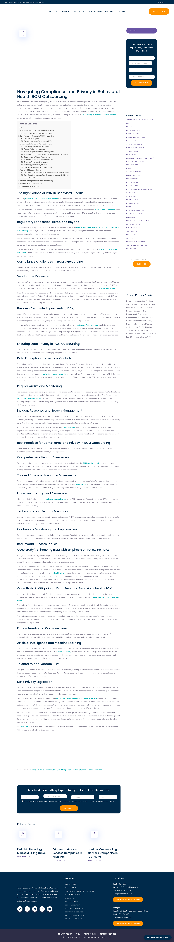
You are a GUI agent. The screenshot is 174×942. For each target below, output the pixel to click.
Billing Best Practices (135, 137)
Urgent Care (131, 235)
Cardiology (131, 141)
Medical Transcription (74, 915)
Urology (130, 238)
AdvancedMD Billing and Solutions (141, 120)
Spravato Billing (133, 224)
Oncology (130, 193)
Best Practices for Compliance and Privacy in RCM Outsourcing (44, 154)
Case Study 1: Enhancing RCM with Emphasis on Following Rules (46, 173)
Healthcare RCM (133, 175)
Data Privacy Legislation (30, 186)
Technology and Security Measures (36, 165)
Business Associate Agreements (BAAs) (38, 141)
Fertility (129, 168)
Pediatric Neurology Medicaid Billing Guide (31, 851)
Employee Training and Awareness (36, 162)
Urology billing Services (137, 242)
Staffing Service (133, 228)
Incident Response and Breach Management (39, 152)
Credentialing (132, 151)
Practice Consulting (135, 210)
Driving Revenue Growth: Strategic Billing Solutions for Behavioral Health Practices (66, 770)
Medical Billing (132, 182)
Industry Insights (133, 179)
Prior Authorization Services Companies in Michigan (67, 852)
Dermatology (132, 155)
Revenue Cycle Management (138, 221)
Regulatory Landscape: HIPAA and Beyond (36, 133)
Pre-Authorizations (134, 214)
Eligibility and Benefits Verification (80, 891)
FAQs (78, 934)
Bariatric (130, 127)
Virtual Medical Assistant (137, 245)
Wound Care (131, 249)
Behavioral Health (134, 130)
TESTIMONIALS (90, 934)
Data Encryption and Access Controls (37, 147)
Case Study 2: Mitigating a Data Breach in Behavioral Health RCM (46, 175)
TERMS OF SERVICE (108, 934)
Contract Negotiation (136, 148)
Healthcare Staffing (73, 919)
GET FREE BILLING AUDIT (157, 937)
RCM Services (70, 884)
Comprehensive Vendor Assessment (37, 157)
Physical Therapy (133, 203)
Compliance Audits (134, 144)
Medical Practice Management (139, 189)
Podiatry (130, 207)
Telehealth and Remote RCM (31, 183)
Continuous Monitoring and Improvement (38, 167)
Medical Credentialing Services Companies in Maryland (103, 852)
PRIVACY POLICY (65, 934)
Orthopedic (131, 196)
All (127, 123)
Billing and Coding (134, 134)
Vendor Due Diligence (31, 139)
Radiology (130, 217)
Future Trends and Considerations (32, 178)
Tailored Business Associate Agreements (38, 160)
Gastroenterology (134, 172)
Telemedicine (131, 231)
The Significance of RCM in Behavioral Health (37, 130)
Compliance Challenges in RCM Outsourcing (37, 136)
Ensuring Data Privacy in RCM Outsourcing (36, 144)
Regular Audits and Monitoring (34, 149)
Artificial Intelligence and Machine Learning (36, 180)
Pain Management (133, 200)
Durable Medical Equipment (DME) (140, 158)
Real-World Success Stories (30, 170)
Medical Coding (133, 186)
